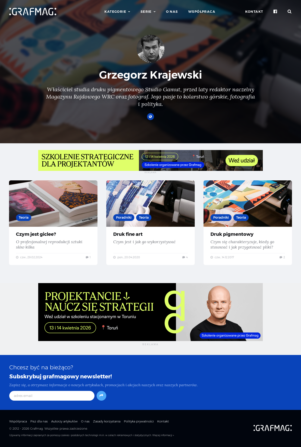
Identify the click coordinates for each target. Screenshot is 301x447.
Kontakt (254, 12)
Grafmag (36, 429)
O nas (172, 12)
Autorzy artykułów (64, 422)
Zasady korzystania (106, 422)
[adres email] (51, 396)
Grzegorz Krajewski (150, 74)
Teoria (24, 217)
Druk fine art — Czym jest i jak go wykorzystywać (150, 222)
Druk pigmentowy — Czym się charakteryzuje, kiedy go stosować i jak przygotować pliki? (248, 222)
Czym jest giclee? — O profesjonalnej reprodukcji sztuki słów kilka (53, 222)
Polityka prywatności (139, 422)
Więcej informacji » (163, 435)
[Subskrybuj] (101, 396)
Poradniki (124, 217)
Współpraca (201, 12)
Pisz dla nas (39, 422)
